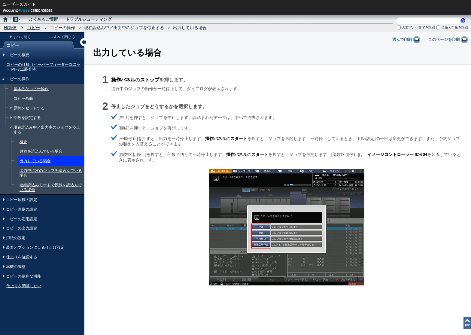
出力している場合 (35, 161)
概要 (23, 141)
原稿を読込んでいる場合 (41, 151)
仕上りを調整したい (23, 286)
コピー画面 (23, 98)
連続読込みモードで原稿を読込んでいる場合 (51, 187)
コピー (33, 27)
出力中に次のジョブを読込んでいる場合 (51, 173)
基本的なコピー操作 (31, 89)
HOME (10, 27)
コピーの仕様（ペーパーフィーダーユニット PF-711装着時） (43, 67)
